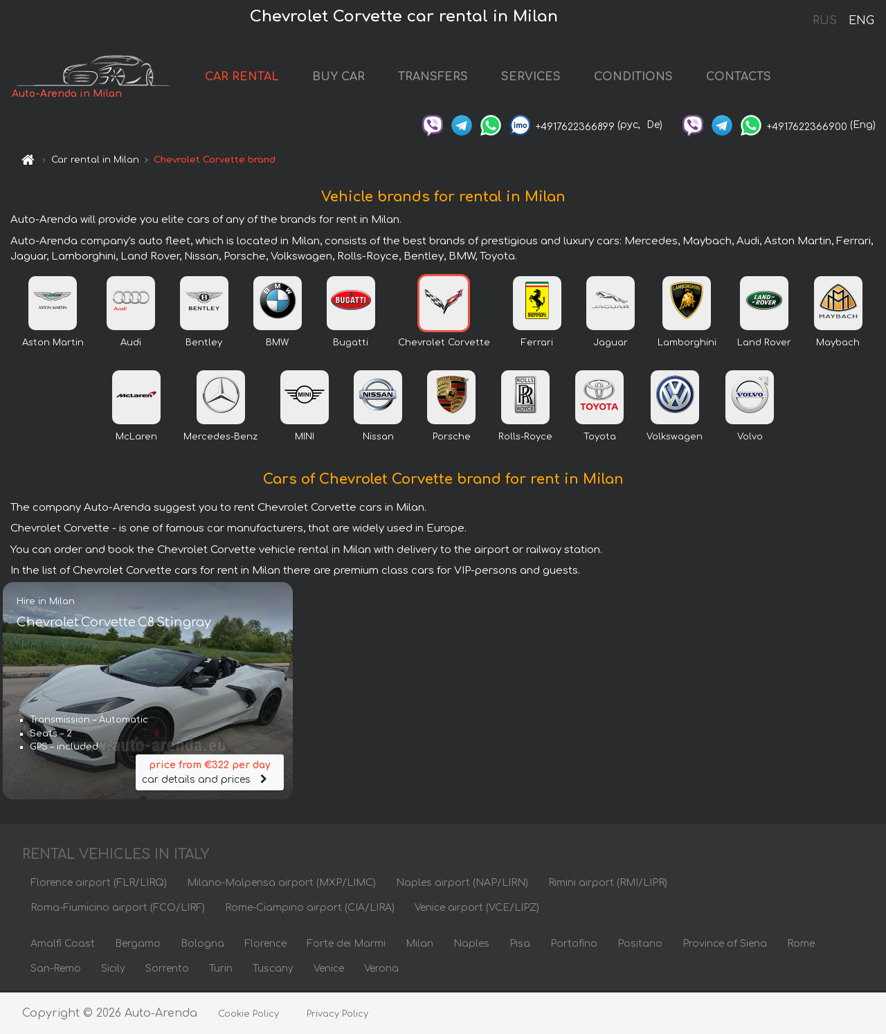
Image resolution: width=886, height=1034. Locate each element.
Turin (221, 970)
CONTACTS (745, 77)
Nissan (378, 438)
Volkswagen (675, 438)
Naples (471, 945)
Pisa (519, 945)
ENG (861, 21)
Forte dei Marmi (346, 945)
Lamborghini (687, 344)
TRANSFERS (440, 77)
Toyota (600, 438)
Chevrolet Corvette (444, 344)
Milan (419, 945)
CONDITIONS (640, 77)
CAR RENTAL (249, 77)
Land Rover (764, 344)
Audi (130, 344)
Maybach (838, 344)
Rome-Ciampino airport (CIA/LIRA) (310, 909)
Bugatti (350, 344)
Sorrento (167, 970)
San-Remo (55, 970)
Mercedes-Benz (220, 438)
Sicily (113, 970)
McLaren (136, 438)
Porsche (452, 438)
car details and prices (210, 772)
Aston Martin (53, 344)
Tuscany (273, 970)
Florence (265, 945)
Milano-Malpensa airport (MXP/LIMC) (281, 884)
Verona (381, 970)
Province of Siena (724, 945)
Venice (329, 970)
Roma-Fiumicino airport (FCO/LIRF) (117, 909)
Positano (639, 945)
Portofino (573, 945)
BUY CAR (345, 77)
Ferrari (537, 344)
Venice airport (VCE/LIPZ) (477, 909)
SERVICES (538, 77)
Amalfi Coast (62, 945)
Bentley (204, 344)
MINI (304, 438)
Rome (801, 945)
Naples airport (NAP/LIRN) (462, 884)
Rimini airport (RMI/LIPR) (607, 884)
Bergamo (138, 945)
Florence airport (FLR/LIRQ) (98, 884)
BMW (277, 344)
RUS (825, 21)
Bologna (202, 945)
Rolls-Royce (525, 438)
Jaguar (610, 344)
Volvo (750, 438)
